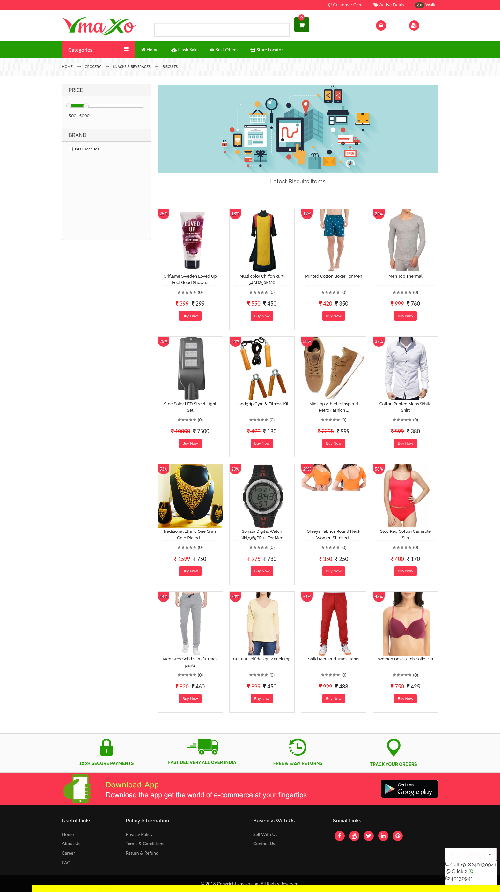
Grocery (93, 66)
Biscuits (170, 66)
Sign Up (422, 24)
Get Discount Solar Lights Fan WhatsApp (72, 888)
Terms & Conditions (145, 843)
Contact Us (264, 843)
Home (68, 834)
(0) (200, 292)
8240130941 (459, 878)
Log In (387, 24)
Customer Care (345, 4)
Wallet (426, 4)
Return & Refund (142, 853)
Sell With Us (265, 834)
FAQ (66, 862)
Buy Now (190, 315)
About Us (71, 843)
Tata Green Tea (84, 148)
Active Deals (388, 4)
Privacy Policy (139, 834)
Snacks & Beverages (132, 66)
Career (68, 853)
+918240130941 (478, 865)
